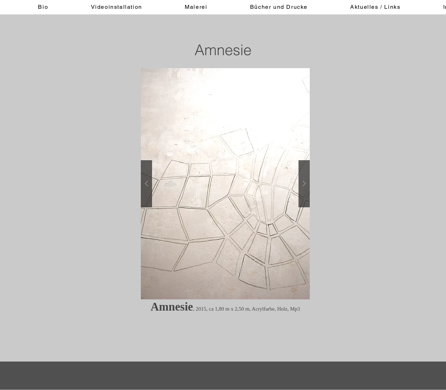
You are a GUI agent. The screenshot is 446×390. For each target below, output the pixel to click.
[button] (225, 183)
